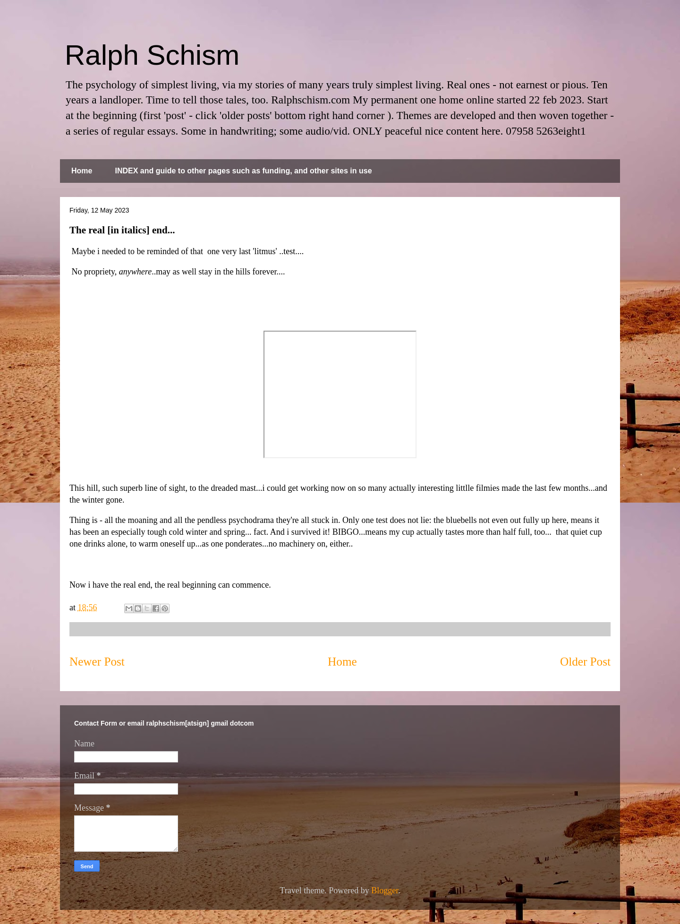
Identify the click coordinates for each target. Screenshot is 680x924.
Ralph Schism (152, 55)
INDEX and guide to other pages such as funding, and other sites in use (243, 171)
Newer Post (97, 661)
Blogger (384, 890)
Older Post (585, 661)
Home (81, 171)
